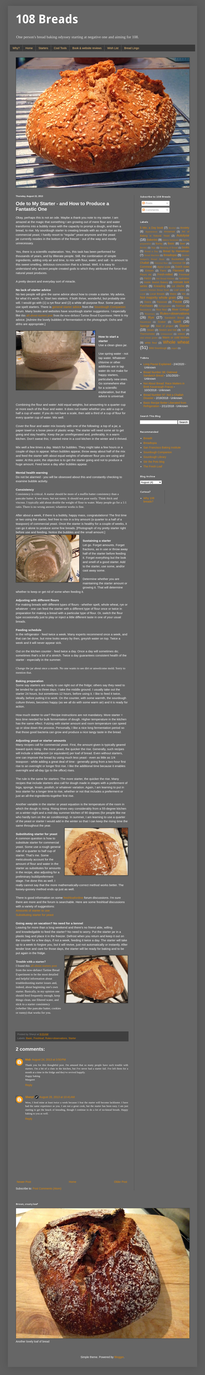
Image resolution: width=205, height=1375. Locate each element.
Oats (186, 297)
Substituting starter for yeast (35, 914)
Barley (159, 243)
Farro (163, 270)
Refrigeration (164, 306)
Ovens (147, 302)
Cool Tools (60, 48)
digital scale (163, 267)
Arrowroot (169, 231)
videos (181, 334)
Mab (28, 1059)
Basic (29, 1038)
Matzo (173, 294)
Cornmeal (146, 266)
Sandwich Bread (174, 317)
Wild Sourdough (158, 348)
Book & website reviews (87, 48)
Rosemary (150, 314)
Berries (143, 247)
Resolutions (145, 310)
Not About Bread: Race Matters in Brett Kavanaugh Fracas (164, 385)
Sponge (144, 325)
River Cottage (180, 309)
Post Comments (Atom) (47, 1188)
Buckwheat (178, 259)
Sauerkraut (145, 322)
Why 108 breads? (149, 500)
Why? (16, 48)
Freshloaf (39, 1038)
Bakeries (152, 239)
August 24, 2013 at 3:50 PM (49, 1059)
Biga (153, 247)
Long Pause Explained (157, 364)
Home (29, 48)
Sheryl (29, 1097)
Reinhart (180, 306)
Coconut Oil (178, 263)
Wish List (112, 48)
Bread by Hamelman (176, 251)
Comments (150, 210)
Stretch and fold (168, 330)
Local (142, 294)
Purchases (146, 305)
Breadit (148, 438)
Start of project (164, 326)
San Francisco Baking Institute (162, 447)
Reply (28, 1085)
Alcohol (172, 228)
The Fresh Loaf (153, 466)
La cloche (178, 286)
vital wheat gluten (149, 338)
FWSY (147, 278)
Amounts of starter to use (33, 910)
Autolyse (183, 235)
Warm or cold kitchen (175, 337)
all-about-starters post (39, 315)
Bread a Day (151, 251)
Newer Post (24, 1181)
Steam (150, 330)
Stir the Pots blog (154, 461)
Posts (147, 203)
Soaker (162, 322)
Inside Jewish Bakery (156, 282)
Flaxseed (178, 270)
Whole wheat (176, 342)
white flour (151, 342)
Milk (184, 294)
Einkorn (149, 270)
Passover (162, 302)
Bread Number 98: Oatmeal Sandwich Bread (160, 374)
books (185, 247)
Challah (144, 262)
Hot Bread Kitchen (165, 278)
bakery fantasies (170, 240)
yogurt (174, 348)
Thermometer (147, 334)
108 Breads (47, 19)
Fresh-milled (164, 274)
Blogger (119, 1357)
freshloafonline (73, 897)
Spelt (177, 321)
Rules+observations (56, 1038)
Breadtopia (170, 255)
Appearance (151, 231)
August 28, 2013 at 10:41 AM (57, 1097)
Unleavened (166, 334)
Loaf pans (179, 290)
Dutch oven (182, 266)
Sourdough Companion (109, 307)
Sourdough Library (155, 457)
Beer (182, 243)
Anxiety (184, 227)
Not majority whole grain (158, 297)
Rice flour (161, 309)
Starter (72, 1038)
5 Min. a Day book (151, 227)
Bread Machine (151, 255)
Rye (151, 317)
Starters (43, 48)
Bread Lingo (131, 48)
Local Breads (157, 294)
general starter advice (66, 307)
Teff (183, 330)
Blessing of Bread (169, 247)
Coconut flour (161, 263)
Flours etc (146, 274)
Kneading (159, 286)
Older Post (120, 1181)
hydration (184, 278)
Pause (177, 302)
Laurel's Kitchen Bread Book (154, 290)
